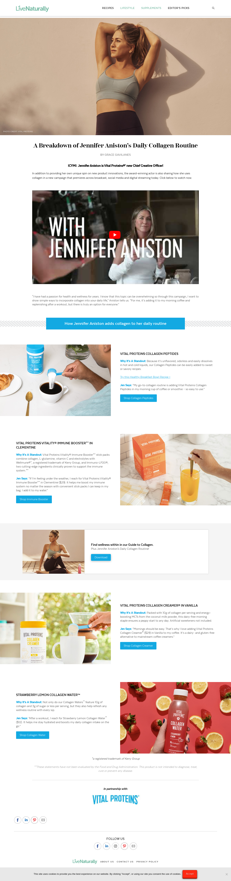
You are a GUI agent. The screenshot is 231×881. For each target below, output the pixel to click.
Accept (190, 873)
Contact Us (125, 861)
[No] (226, 874)
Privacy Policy (147, 861)
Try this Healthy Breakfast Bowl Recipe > (145, 377)
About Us (107, 861)
